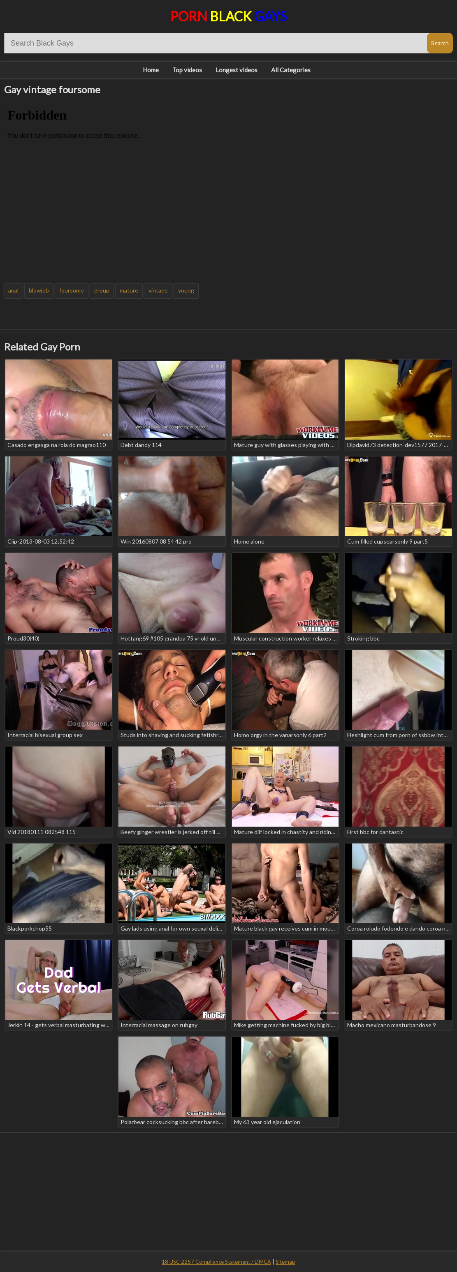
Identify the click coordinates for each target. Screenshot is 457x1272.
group (101, 290)
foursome (71, 290)
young (186, 290)
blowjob (39, 290)
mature (129, 290)
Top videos (187, 70)
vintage (158, 290)
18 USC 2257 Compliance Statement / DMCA (216, 1261)
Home (151, 70)
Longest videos (236, 70)
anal (13, 290)
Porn (228, 16)
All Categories (291, 70)
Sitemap (285, 1261)
